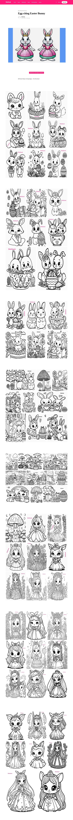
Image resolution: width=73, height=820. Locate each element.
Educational (24, 2)
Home (15, 2)
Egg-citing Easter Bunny (22, 10)
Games (40, 2)
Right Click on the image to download (36, 72)
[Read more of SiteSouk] (19, 17)
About (29, 2)
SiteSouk (8, 2)
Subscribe (64, 2)
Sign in (59, 2)
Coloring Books (34, 2)
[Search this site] (56, 2)
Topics (19, 2)
